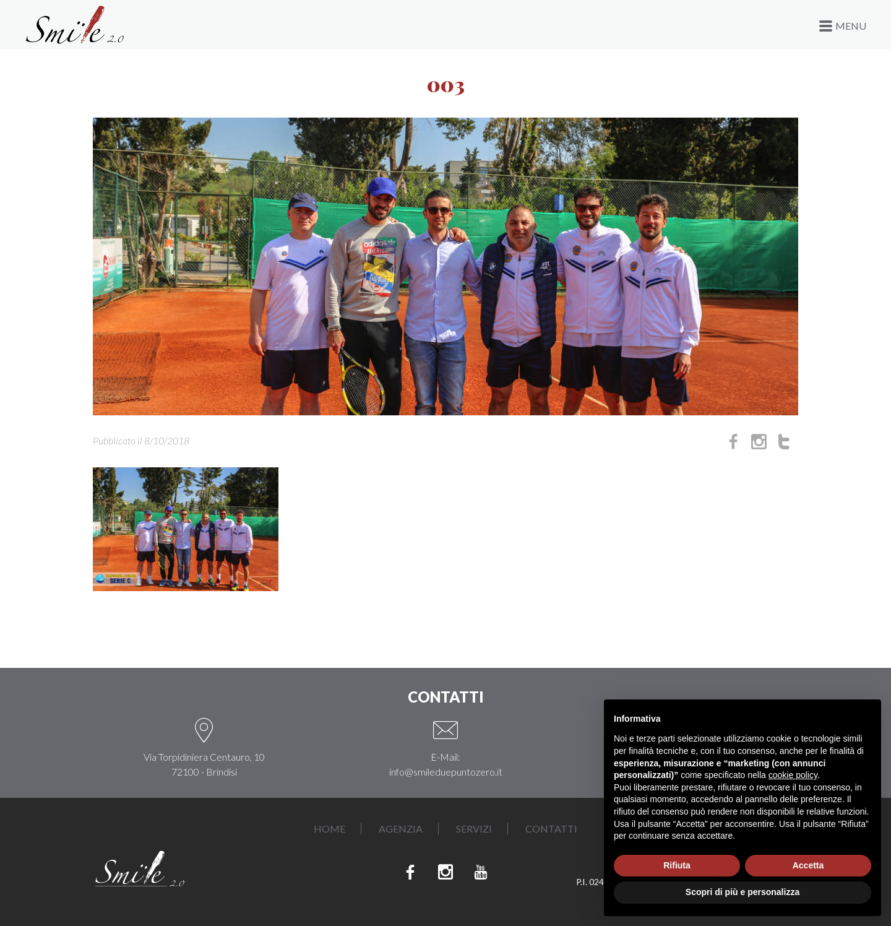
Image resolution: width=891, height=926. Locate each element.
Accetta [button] (808, 865)
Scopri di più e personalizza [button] (742, 892)
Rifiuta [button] (677, 865)
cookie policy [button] (792, 775)
